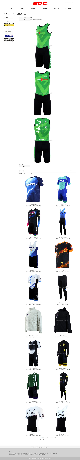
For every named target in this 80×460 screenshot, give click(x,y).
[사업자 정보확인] (25, 454)
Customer (56, 8)
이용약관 (36, 447)
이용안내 (32, 447)
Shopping (68, 8)
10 (52, 437)
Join (69, 2)
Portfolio (33, 8)
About (10, 8)
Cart (72, 2)
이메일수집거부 (46, 447)
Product (22, 8)
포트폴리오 (6, 17)
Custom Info (45, 8)
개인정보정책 (40, 447)
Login (67, 2)
